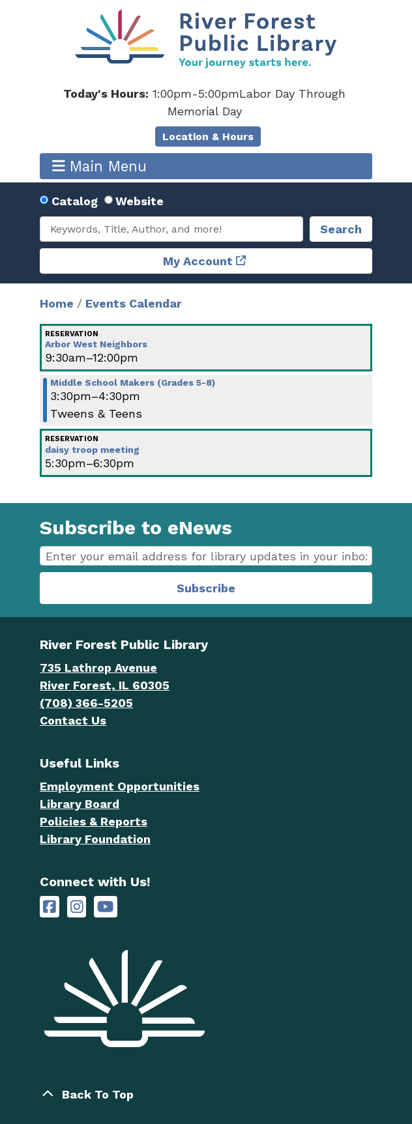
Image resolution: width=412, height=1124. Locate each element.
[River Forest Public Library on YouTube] (105, 906)
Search (341, 229)
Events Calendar (133, 303)
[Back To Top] (206, 1094)
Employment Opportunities (119, 786)
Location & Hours (208, 136)
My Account (198, 261)
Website (139, 201)
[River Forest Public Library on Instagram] (77, 906)
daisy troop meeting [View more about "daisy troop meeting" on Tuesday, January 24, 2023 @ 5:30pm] (92, 449)
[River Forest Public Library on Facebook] (49, 906)
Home (57, 303)
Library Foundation (95, 839)
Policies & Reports (93, 821)
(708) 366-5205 (86, 703)
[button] (204, 102)
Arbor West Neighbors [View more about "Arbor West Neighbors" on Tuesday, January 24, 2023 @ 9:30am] (96, 344)
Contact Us (73, 720)
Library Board (79, 804)
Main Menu (99, 166)
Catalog (75, 201)
